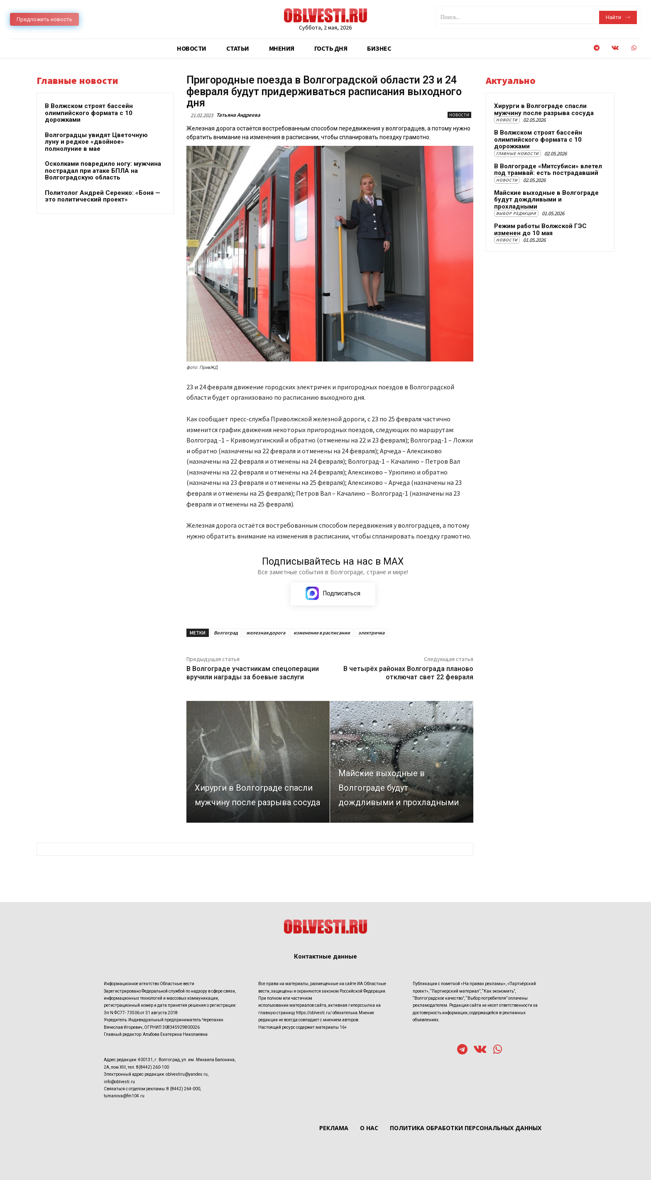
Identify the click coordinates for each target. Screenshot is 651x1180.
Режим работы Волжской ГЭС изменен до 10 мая (540, 229)
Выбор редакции (516, 213)
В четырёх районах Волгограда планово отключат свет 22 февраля (408, 673)
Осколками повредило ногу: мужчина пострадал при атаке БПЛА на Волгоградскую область (103, 170)
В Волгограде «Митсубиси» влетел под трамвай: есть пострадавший (548, 169)
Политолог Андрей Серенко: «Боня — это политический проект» (102, 196)
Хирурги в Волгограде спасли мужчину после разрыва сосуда (544, 109)
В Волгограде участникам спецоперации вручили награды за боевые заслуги (252, 673)
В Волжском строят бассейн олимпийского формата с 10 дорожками (89, 112)
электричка (371, 632)
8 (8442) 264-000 (183, 1089)
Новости (459, 115)
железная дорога (265, 632)
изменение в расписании (322, 632)
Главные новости (517, 153)
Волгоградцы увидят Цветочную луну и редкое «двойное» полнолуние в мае (96, 141)
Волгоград (226, 632)
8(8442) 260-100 (152, 1067)
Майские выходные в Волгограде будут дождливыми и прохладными (546, 199)
